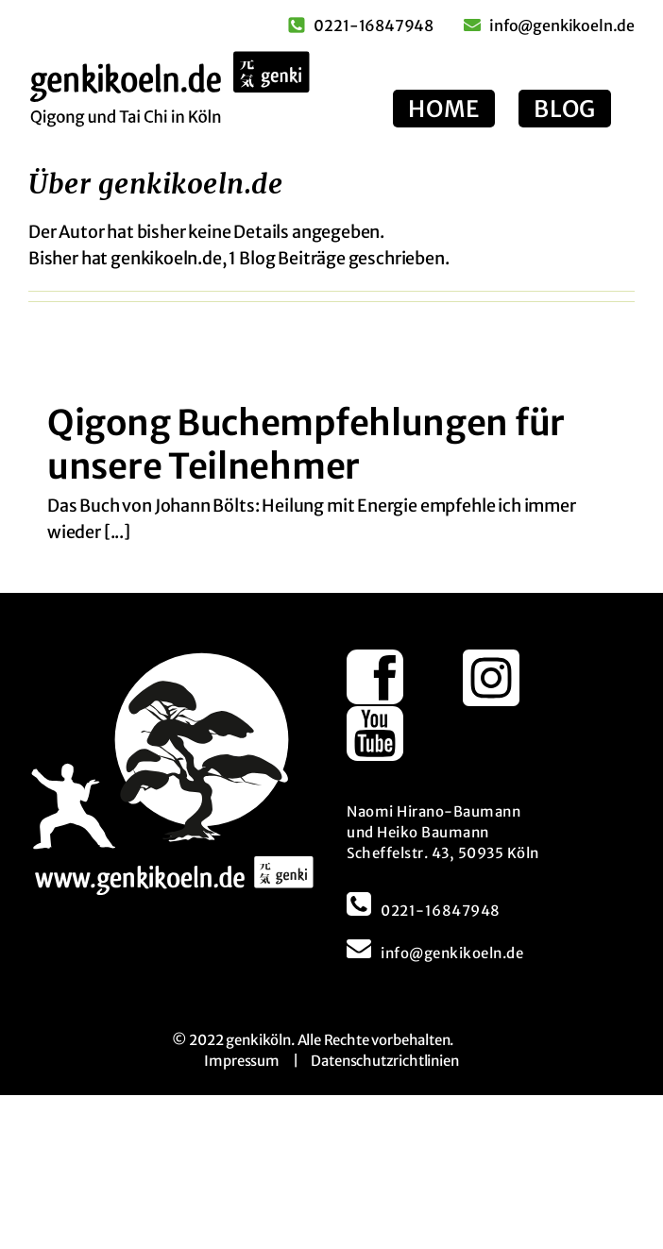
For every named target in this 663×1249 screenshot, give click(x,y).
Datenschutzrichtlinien (384, 1061)
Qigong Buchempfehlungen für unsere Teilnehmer (306, 444)
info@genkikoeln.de (452, 953)
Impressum (241, 1061)
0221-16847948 (441, 911)
